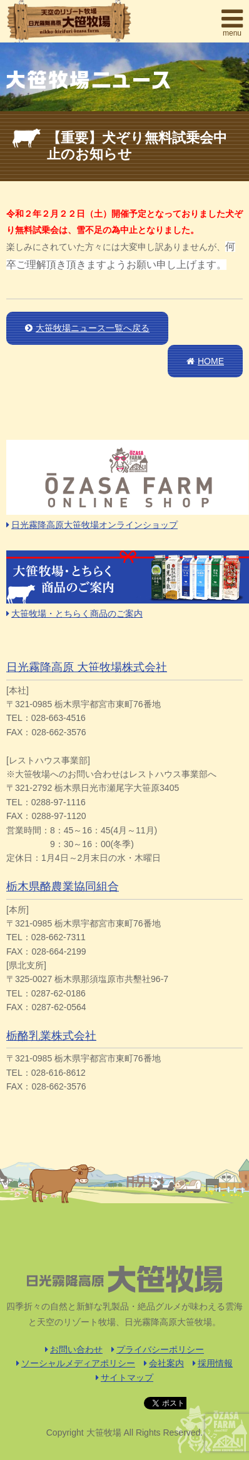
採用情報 (213, 1363)
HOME (205, 361)
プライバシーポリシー (157, 1349)
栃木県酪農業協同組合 (62, 886)
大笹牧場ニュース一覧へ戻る (87, 328)
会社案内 (164, 1363)
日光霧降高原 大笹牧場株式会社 (86, 667)
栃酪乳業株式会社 (51, 1036)
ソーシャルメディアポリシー (75, 1363)
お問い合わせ (74, 1349)
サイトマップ (124, 1378)
